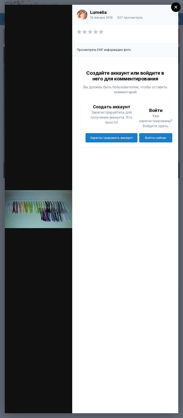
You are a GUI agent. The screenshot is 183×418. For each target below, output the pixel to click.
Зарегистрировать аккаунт (111, 138)
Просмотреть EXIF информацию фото (104, 50)
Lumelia (98, 12)
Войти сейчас (156, 138)
